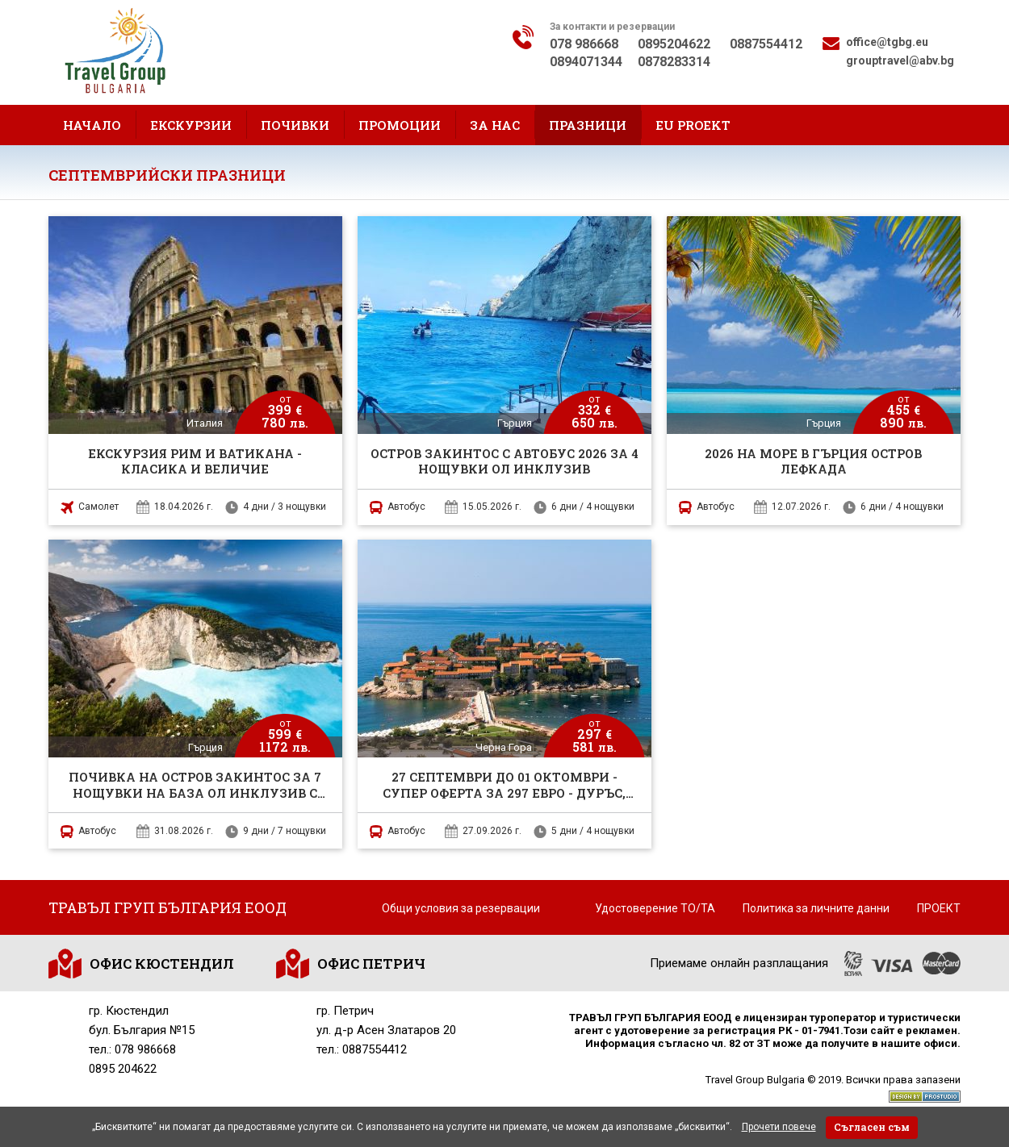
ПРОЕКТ (939, 908)
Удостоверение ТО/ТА (655, 908)
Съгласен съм (872, 1126)
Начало (92, 125)
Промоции (399, 125)
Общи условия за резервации (461, 908)
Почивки (295, 125)
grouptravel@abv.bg (900, 60)
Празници (587, 125)
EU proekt (693, 125)
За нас (495, 125)
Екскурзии (191, 125)
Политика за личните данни (816, 908)
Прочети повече (779, 1126)
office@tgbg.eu (887, 41)
